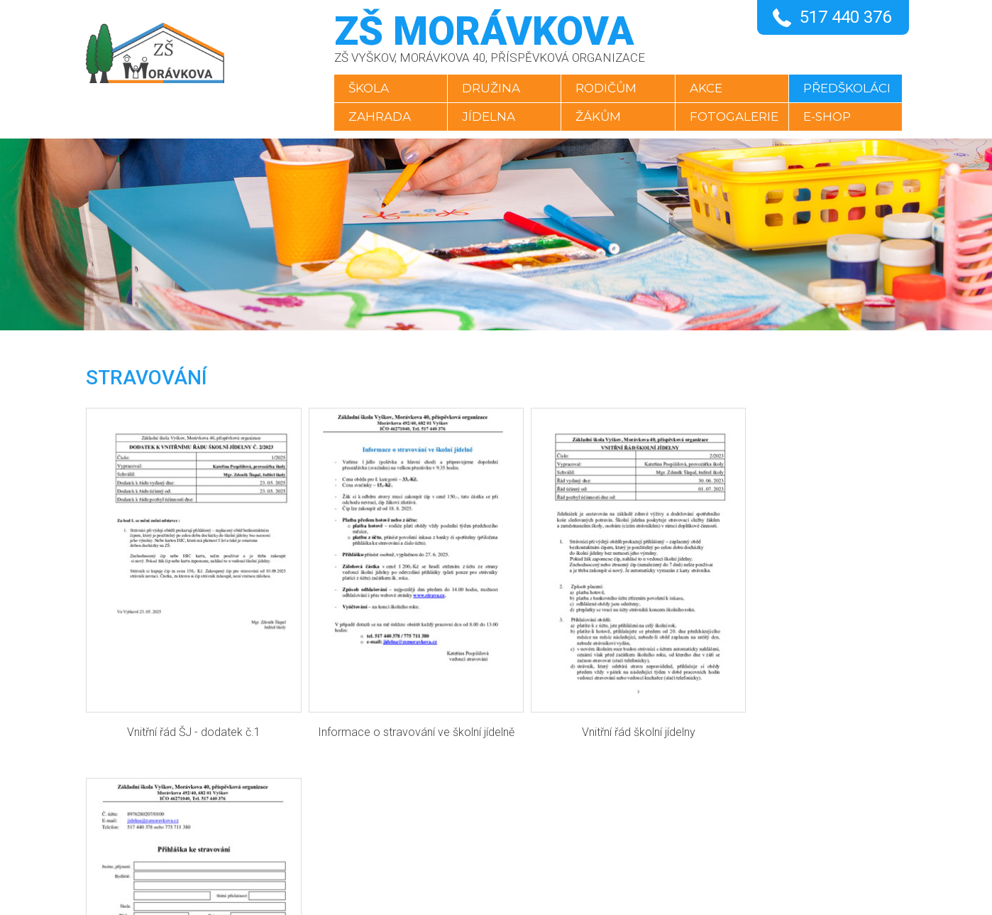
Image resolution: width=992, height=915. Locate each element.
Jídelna (485, 116)
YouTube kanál (450, 863)
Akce (706, 88)
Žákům (597, 116)
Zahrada (374, 116)
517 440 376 (845, 17)
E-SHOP (830, 116)
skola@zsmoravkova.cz (478, 829)
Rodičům (605, 88)
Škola (363, 88)
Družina (488, 88)
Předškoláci (849, 88)
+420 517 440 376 (458, 794)
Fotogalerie (734, 116)
